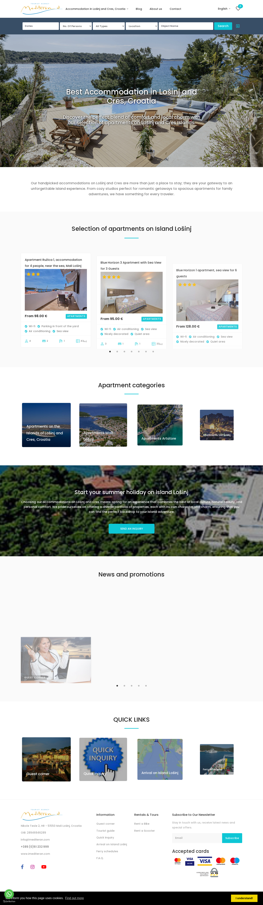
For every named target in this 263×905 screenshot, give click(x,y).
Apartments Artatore (159, 430)
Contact (175, 9)
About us (156, 9)
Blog (139, 9)
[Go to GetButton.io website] (9, 901)
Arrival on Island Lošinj (160, 764)
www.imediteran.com (35, 854)
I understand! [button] (244, 898)
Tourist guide (105, 831)
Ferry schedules (107, 851)
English (223, 9)
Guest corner (42, 766)
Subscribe (232, 838)
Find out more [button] (74, 898)
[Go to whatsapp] (9, 894)
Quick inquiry (100, 765)
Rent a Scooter (144, 831)
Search (223, 26)
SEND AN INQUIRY (131, 529)
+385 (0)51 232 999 (35, 847)
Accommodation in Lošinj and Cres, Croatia (96, 9)
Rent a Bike (141, 824)
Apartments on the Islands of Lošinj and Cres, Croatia (45, 429)
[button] (236, 26)
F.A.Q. (100, 858)
